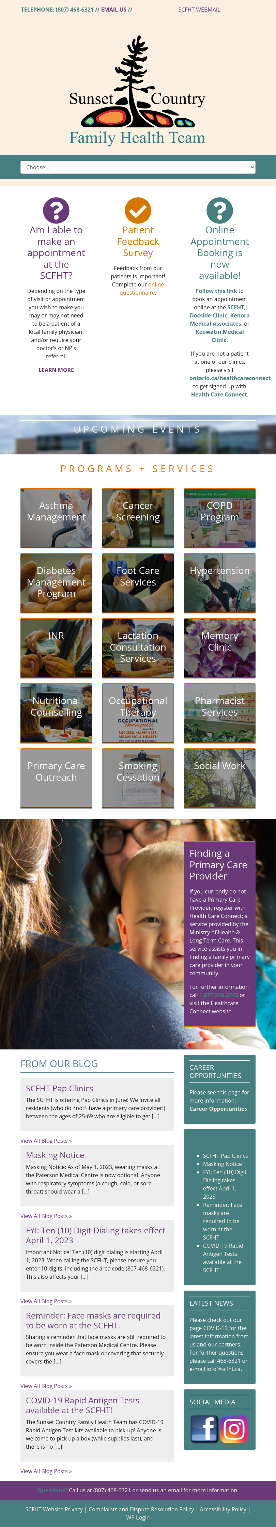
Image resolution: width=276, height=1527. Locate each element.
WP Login (138, 1517)
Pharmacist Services (220, 706)
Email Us (113, 9)
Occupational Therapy (138, 706)
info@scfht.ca (223, 1369)
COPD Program (219, 511)
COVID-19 (215, 1328)
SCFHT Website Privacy (54, 1509)
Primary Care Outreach (56, 771)
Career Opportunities (218, 1108)
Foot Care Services (138, 576)
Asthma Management (56, 511)
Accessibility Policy (223, 1509)
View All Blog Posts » (46, 1140)
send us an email (160, 1490)
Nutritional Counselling (56, 706)
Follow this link (216, 291)
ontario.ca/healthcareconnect (230, 378)
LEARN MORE (56, 370)
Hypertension (220, 570)
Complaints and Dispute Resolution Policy (141, 1509)
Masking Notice (55, 1154)
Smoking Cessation (138, 771)
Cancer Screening (138, 511)
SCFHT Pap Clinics (59, 1088)
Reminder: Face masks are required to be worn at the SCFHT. (93, 1320)
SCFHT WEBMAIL (199, 9)
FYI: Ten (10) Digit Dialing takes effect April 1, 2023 (96, 1235)
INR (56, 635)
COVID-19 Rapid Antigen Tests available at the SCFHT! (83, 1405)
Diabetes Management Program (56, 581)
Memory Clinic (219, 641)
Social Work (219, 765)
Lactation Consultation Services (138, 647)
